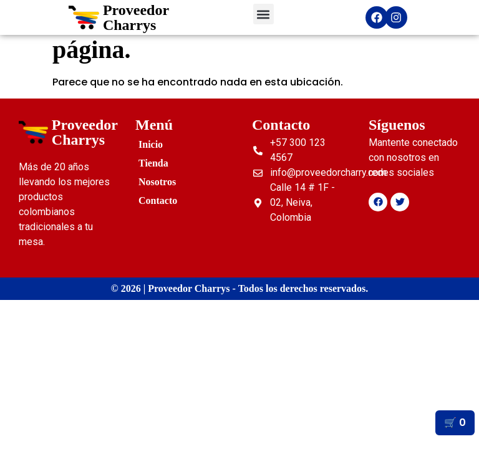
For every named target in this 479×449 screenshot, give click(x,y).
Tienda (153, 163)
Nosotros (157, 181)
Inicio (150, 144)
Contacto (157, 200)
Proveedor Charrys (136, 17)
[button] (263, 14)
